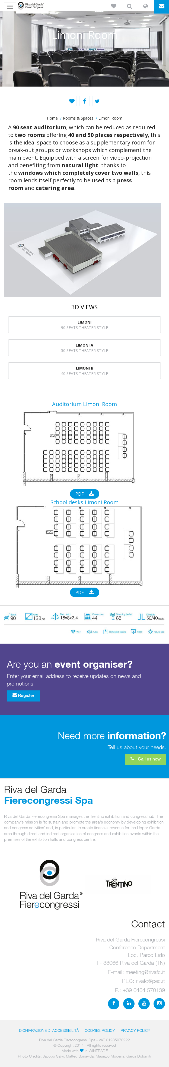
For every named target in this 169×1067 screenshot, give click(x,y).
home (52, 118)
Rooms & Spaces (78, 118)
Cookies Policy (100, 1030)
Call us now (145, 758)
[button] (113, 7)
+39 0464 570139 (144, 990)
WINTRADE (98, 1050)
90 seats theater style (84, 325)
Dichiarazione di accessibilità (49, 1030)
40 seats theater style (84, 370)
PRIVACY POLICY (135, 1030)
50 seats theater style (84, 348)
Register (23, 695)
